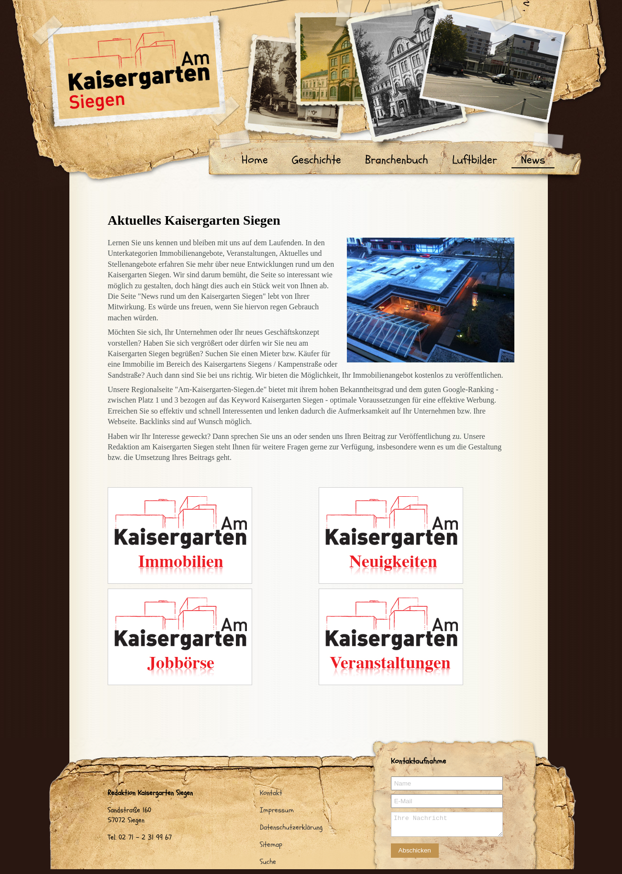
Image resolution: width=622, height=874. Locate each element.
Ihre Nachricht (447, 824)
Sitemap (271, 845)
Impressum (277, 810)
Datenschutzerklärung (291, 827)
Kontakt (271, 793)
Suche (268, 862)
